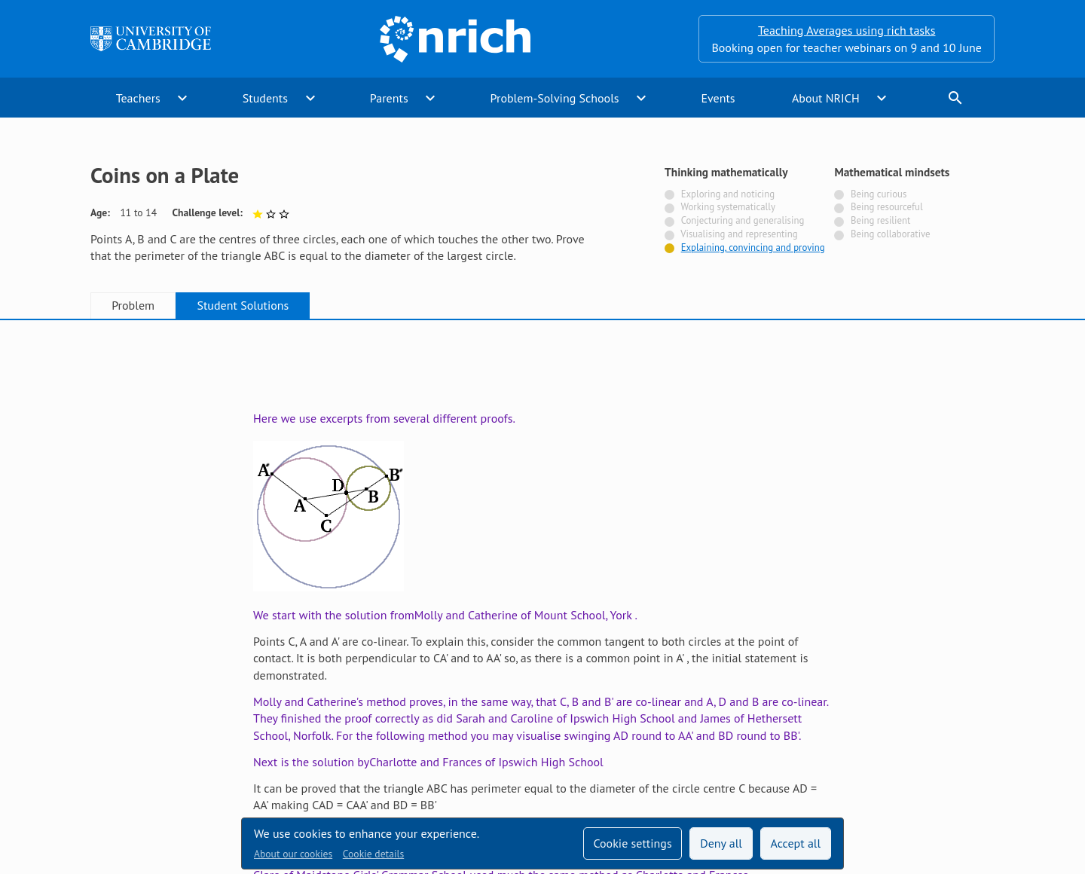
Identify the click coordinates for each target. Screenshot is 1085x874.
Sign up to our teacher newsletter (176, 725)
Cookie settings (632, 843)
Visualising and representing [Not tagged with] (738, 234)
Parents (389, 97)
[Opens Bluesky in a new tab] (985, 726)
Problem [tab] (133, 305)
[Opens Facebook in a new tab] (943, 725)
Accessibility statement (443, 725)
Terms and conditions (659, 725)
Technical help (323, 725)
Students (265, 97)
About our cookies (293, 853)
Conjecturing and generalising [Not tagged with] (743, 220)
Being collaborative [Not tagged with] (891, 234)
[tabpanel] (542, 481)
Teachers (138, 97)
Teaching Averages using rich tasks (847, 30)
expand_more (182, 98)
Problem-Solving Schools (555, 97)
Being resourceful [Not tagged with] (887, 206)
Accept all (796, 843)
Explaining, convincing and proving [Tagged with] (753, 247)
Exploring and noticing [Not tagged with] (728, 194)
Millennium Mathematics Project (410, 756)
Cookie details (373, 853)
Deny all (721, 843)
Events (718, 97)
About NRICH (826, 97)
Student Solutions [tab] (243, 305)
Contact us (553, 725)
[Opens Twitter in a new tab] (901, 725)
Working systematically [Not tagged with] (727, 206)
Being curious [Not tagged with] (878, 194)
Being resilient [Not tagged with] (880, 220)
